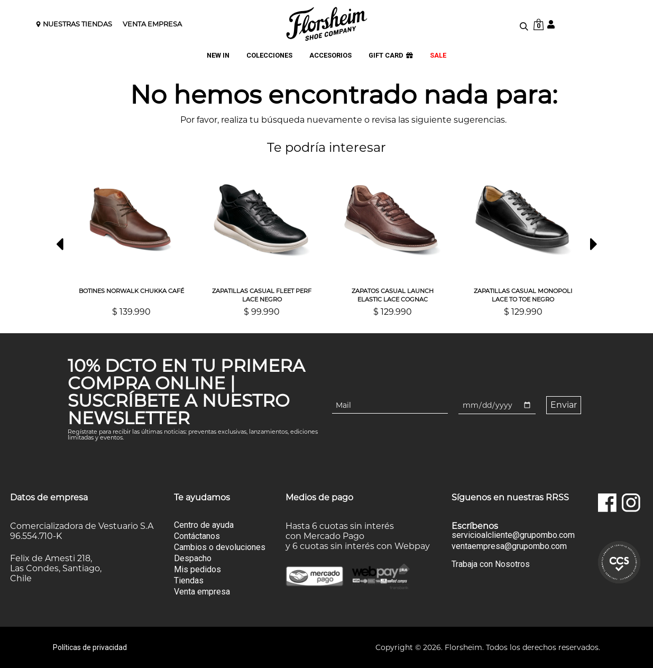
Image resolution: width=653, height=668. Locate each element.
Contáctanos (197, 536)
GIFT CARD (391, 55)
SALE (438, 55)
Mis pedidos (197, 569)
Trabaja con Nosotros (491, 564)
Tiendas (189, 580)
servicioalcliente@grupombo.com (513, 535)
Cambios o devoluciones (219, 547)
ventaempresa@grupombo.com (509, 546)
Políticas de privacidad (90, 647)
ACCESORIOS (330, 55)
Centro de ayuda (204, 525)
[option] (131, 239)
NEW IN (218, 55)
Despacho (192, 558)
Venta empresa (202, 592)
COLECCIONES (269, 55)
